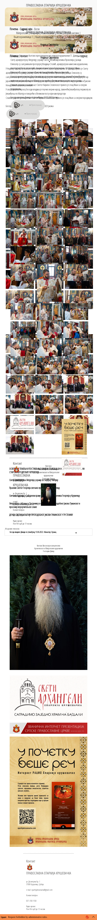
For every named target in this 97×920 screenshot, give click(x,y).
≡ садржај (82, 56)
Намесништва (47, 33)
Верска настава (71, 33)
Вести (36, 29)
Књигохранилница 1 (23, 37)
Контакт (60, 37)
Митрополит (22, 33)
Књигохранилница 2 (44, 37)
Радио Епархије (73, 37)
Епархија (34, 33)
